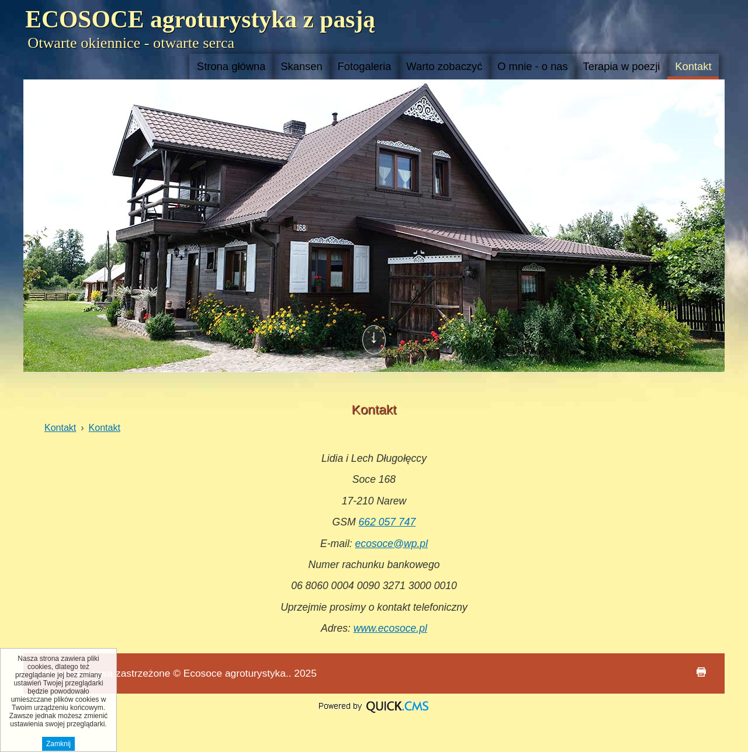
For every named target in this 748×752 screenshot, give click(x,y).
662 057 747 (387, 522)
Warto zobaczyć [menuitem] (444, 66)
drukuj (701, 672)
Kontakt (60, 428)
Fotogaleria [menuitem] (365, 66)
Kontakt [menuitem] (693, 66)
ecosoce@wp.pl (391, 543)
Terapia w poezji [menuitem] (621, 66)
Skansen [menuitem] (301, 66)
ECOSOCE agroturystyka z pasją (200, 19)
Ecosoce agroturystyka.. (237, 673)
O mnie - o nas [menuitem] (532, 66)
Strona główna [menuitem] (231, 66)
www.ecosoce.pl (390, 628)
